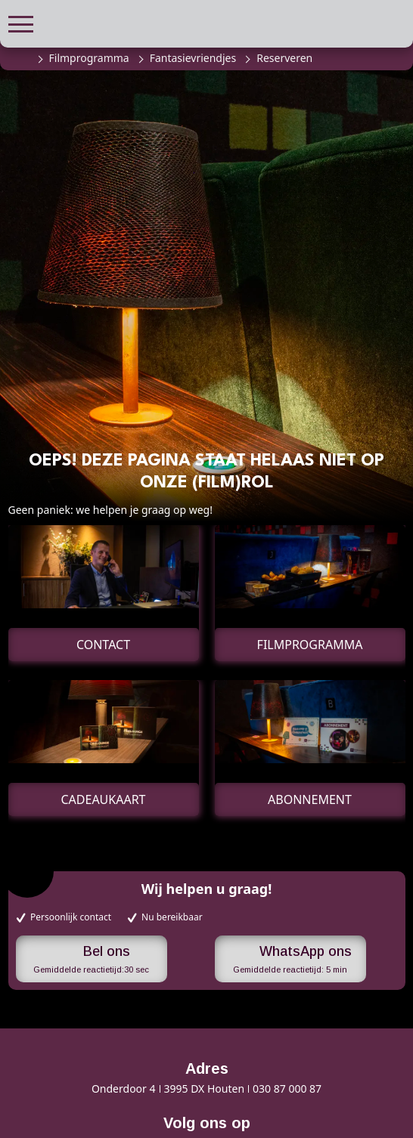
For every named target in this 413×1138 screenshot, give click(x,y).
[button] (20, 22)
